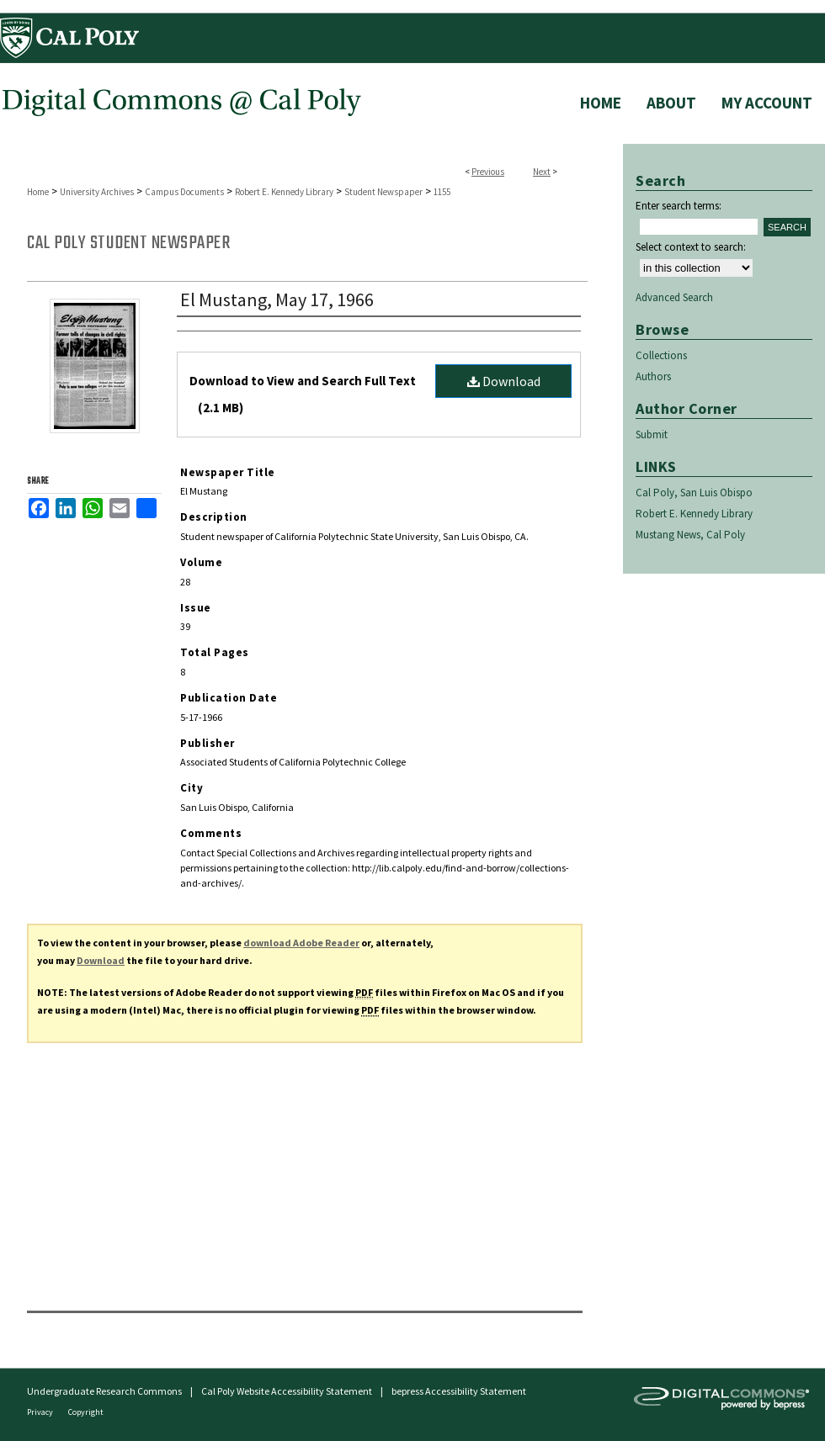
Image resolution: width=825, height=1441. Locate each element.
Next (542, 171)
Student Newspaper (383, 192)
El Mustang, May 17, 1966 (277, 299)
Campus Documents (184, 192)
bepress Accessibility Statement (458, 1391)
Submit (652, 434)
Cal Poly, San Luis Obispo (694, 492)
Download (503, 381)
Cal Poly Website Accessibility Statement (286, 1391)
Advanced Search (674, 297)
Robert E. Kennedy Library (284, 192)
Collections (661, 355)
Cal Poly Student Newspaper (128, 243)
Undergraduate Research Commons (104, 1391)
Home (38, 192)
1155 (442, 192)
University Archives (97, 192)
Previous (487, 171)
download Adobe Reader (301, 942)
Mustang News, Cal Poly (690, 534)
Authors (653, 376)
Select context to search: (691, 247)
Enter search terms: (678, 206)
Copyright (86, 1412)
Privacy (41, 1412)
